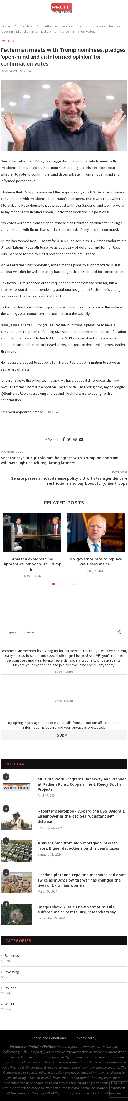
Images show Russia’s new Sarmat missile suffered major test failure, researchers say (77, 909)
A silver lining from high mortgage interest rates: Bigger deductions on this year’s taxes (78, 845)
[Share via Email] (81, 439)
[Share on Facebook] (64, 439)
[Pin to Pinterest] (75, 439)
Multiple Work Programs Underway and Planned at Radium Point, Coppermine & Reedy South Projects (82, 784)
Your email (64, 707)
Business (12, 955)
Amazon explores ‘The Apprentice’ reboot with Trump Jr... (32, 564)
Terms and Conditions (49, 1037)
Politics (26, 26)
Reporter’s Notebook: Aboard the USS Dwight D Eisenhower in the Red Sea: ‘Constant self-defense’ (81, 816)
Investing (12, 971)
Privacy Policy (85, 1037)
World (9, 1004)
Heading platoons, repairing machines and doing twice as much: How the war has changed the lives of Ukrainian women (82, 880)
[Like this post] (53, 439)
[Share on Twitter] (69, 439)
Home (5, 26)
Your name (64, 677)
